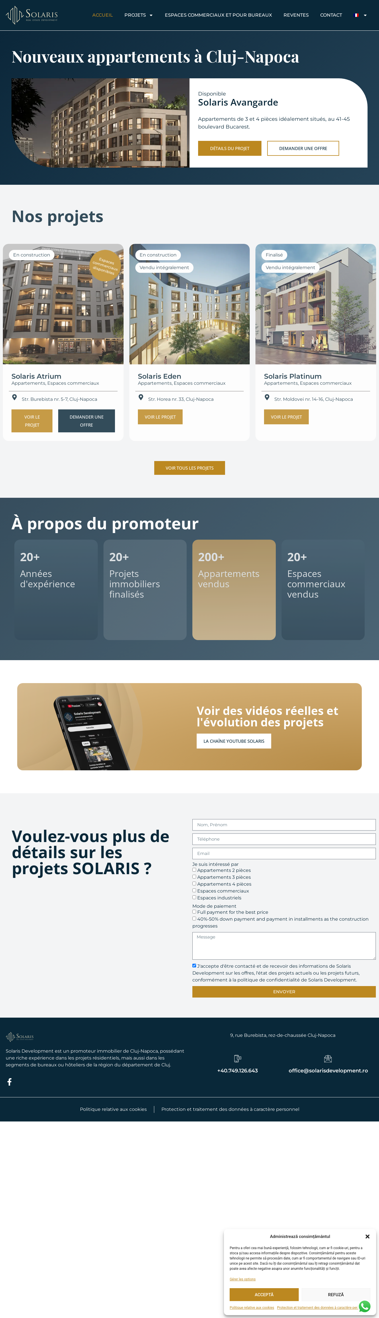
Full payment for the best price (232, 912)
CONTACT (331, 15)
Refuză (336, 1294)
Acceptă (264, 1294)
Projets (138, 15)
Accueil (102, 15)
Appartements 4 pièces (224, 884)
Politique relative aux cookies (252, 1308)
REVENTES (296, 15)
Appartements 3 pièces (224, 877)
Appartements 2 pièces (224, 870)
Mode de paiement (214, 906)
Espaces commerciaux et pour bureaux (218, 15)
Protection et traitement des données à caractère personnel (322, 1308)
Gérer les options (242, 1279)
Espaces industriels (219, 898)
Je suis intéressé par (215, 864)
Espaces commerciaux (223, 891)
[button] (367, 1236)
